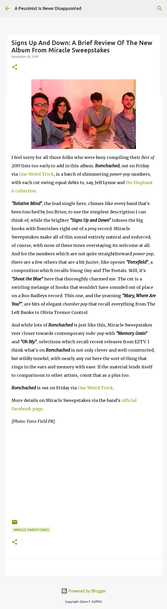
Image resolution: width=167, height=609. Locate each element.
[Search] (160, 8)
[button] (14, 67)
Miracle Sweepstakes (31, 530)
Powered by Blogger (83, 591)
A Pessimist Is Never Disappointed (48, 8)
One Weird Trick (36, 174)
